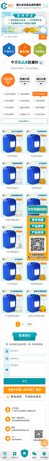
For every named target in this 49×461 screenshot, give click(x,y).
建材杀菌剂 (25, 108)
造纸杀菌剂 (25, 101)
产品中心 (14, 455)
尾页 (30, 324)
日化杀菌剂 (9, 108)
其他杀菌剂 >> (24, 121)
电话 (5, 455)
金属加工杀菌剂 (26, 114)
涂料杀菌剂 (25, 94)
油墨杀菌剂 (40, 101)
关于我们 (44, 455)
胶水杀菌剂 (9, 114)
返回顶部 (44, 444)
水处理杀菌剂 (10, 94)
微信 (34, 455)
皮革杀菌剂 (9, 101)
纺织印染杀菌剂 (41, 114)
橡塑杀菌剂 (40, 108)
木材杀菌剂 (40, 94)
